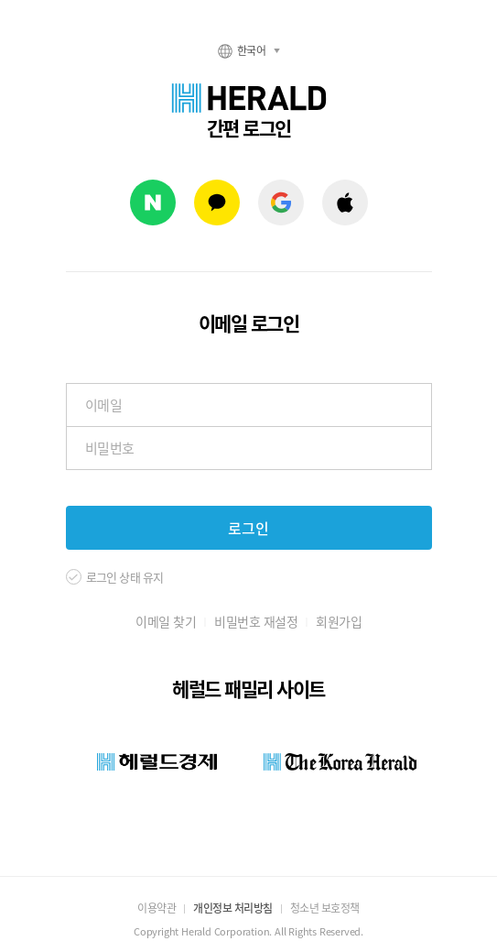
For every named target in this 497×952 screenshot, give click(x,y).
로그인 (248, 528)
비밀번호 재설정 (255, 621)
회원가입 (339, 621)
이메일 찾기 (165, 621)
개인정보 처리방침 (233, 908)
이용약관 (156, 908)
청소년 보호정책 (325, 908)
